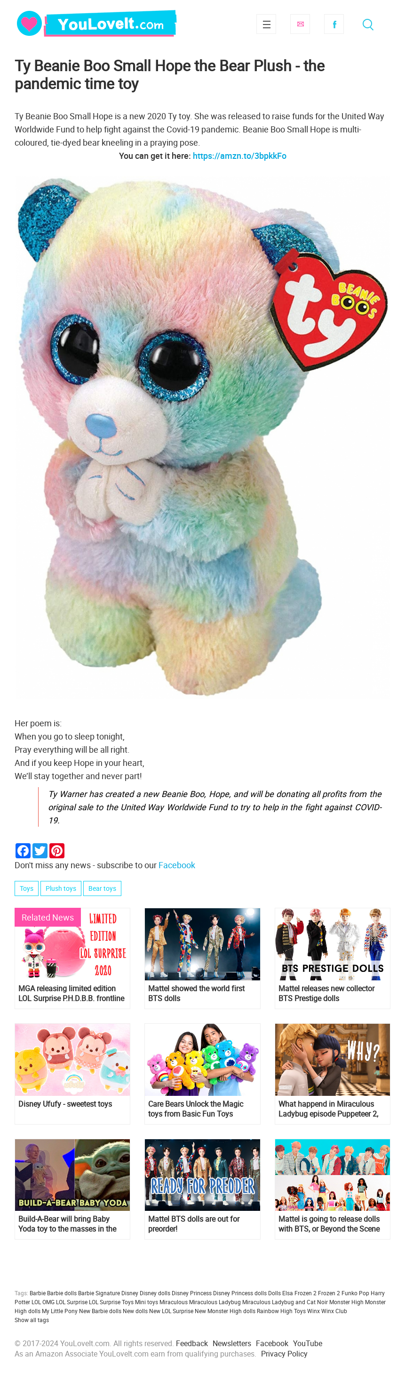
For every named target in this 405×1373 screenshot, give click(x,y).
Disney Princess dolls (240, 1293)
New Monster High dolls (225, 1311)
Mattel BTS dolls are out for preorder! (193, 1224)
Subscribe (300, 24)
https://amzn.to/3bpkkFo (239, 155)
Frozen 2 (329, 1293)
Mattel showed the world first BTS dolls (196, 993)
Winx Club (334, 1311)
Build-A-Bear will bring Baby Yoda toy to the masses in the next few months (67, 1224)
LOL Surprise (71, 1302)
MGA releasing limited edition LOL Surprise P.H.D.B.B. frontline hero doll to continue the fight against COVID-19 (71, 993)
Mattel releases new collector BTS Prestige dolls (326, 993)
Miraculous (173, 1302)
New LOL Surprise (171, 1311)
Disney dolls (155, 1293)
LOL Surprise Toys (111, 1302)
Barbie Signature (99, 1293)
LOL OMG (43, 1302)
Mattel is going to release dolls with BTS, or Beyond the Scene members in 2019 (329, 1224)
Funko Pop (355, 1293)
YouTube (307, 1343)
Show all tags (32, 1320)
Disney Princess (192, 1293)
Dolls (274, 1293)
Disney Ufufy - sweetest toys (65, 1104)
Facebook (334, 24)
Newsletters (232, 1343)
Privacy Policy (284, 1353)
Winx (313, 1311)
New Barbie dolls (100, 1311)
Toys (26, 888)
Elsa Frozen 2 (299, 1293)
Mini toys (146, 1302)
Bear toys (102, 888)
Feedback (192, 1343)
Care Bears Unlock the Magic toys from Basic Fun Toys (195, 1109)
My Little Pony (60, 1311)
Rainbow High (275, 1311)
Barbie (38, 1293)
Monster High (346, 1302)
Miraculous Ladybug (215, 1302)
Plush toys (61, 888)
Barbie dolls (62, 1293)
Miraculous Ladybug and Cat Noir (285, 1302)
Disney (129, 1293)
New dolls (135, 1311)
